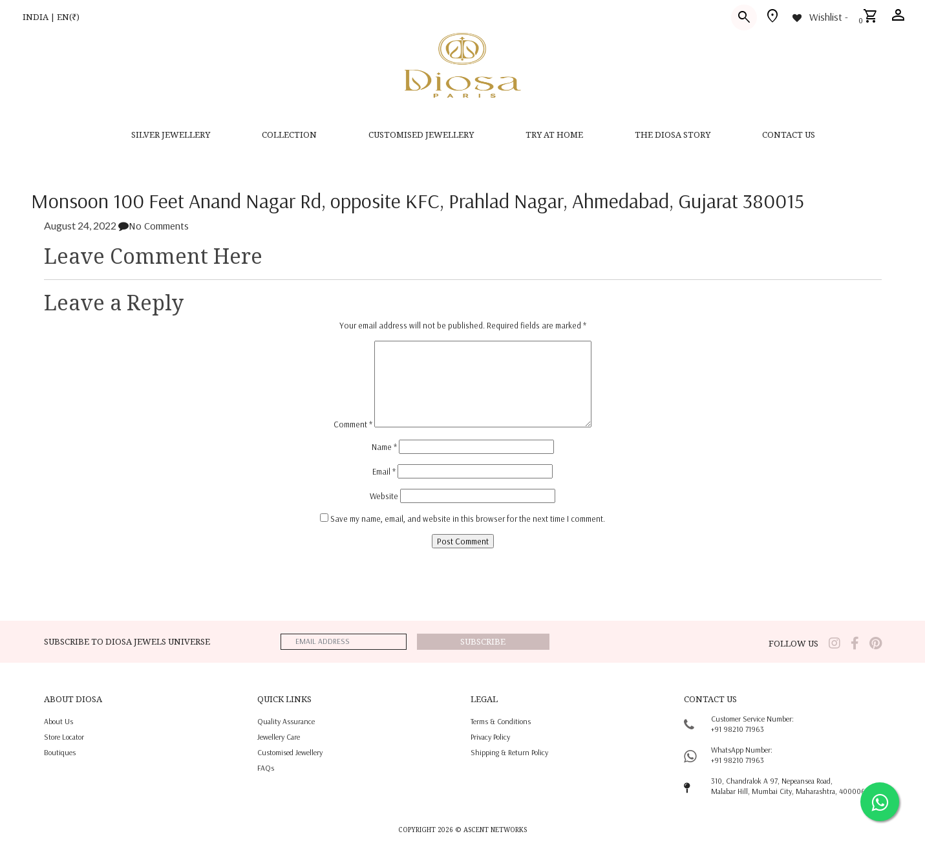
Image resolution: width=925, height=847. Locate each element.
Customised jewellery (290, 752)
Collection (289, 134)
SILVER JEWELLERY (170, 134)
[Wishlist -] (819, 16)
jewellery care (278, 737)
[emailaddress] (343, 642)
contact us (788, 134)
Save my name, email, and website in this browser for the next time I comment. (467, 518)
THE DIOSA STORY (672, 134)
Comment (353, 424)
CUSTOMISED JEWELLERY (421, 134)
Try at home (554, 134)
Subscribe (482, 641)
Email (384, 471)
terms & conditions (501, 721)
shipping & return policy (509, 752)
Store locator (64, 737)
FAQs (265, 768)
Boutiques (60, 752)
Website (384, 496)
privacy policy (490, 737)
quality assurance (286, 721)
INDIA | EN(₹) (51, 17)
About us (58, 721)
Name (384, 447)
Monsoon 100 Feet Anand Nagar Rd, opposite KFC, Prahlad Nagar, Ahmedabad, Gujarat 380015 (417, 200)
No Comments (153, 225)
